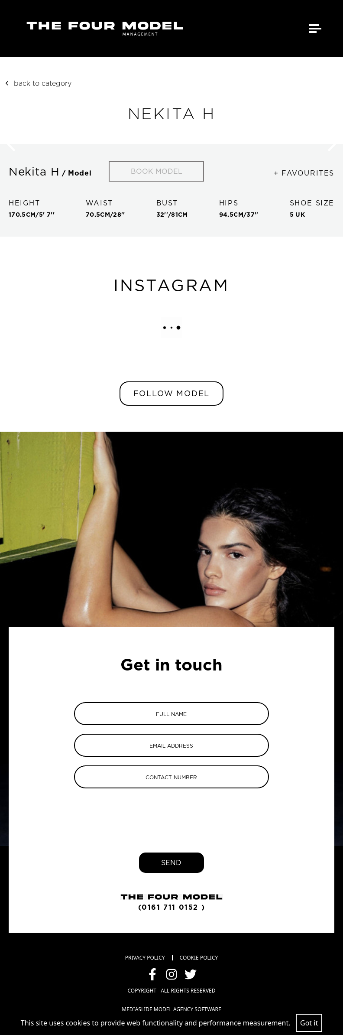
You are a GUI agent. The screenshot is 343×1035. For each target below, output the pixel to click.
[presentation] (171, 814)
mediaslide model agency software (171, 1009)
